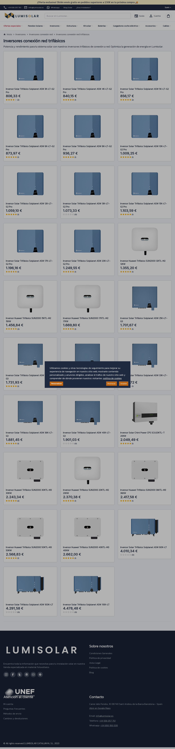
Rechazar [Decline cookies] (111, 383)
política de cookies (112, 378)
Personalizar (56, 383)
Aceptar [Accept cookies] (123, 383)
